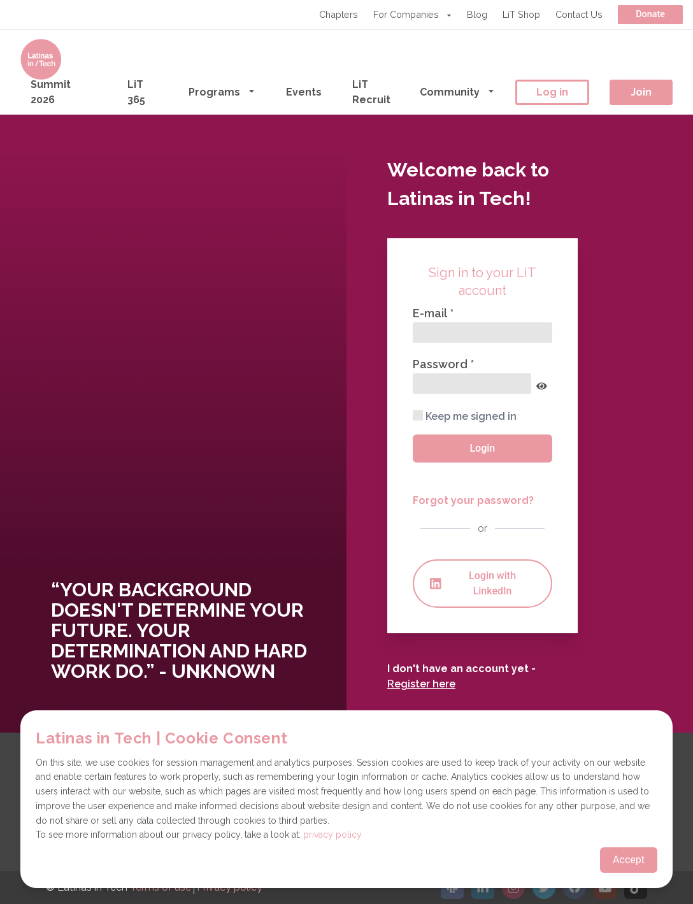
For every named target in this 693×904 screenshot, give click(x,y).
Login (482, 448)
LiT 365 (136, 92)
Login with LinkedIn (472, 583)
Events (304, 92)
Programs (222, 91)
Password (441, 364)
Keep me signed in (465, 416)
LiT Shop (521, 14)
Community (457, 91)
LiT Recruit (371, 92)
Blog (477, 14)
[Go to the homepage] (40, 59)
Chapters (338, 14)
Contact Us (579, 14)
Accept (629, 860)
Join (641, 92)
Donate (650, 14)
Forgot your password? (473, 500)
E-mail (431, 313)
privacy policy (332, 834)
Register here (421, 684)
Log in (552, 92)
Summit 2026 (51, 92)
